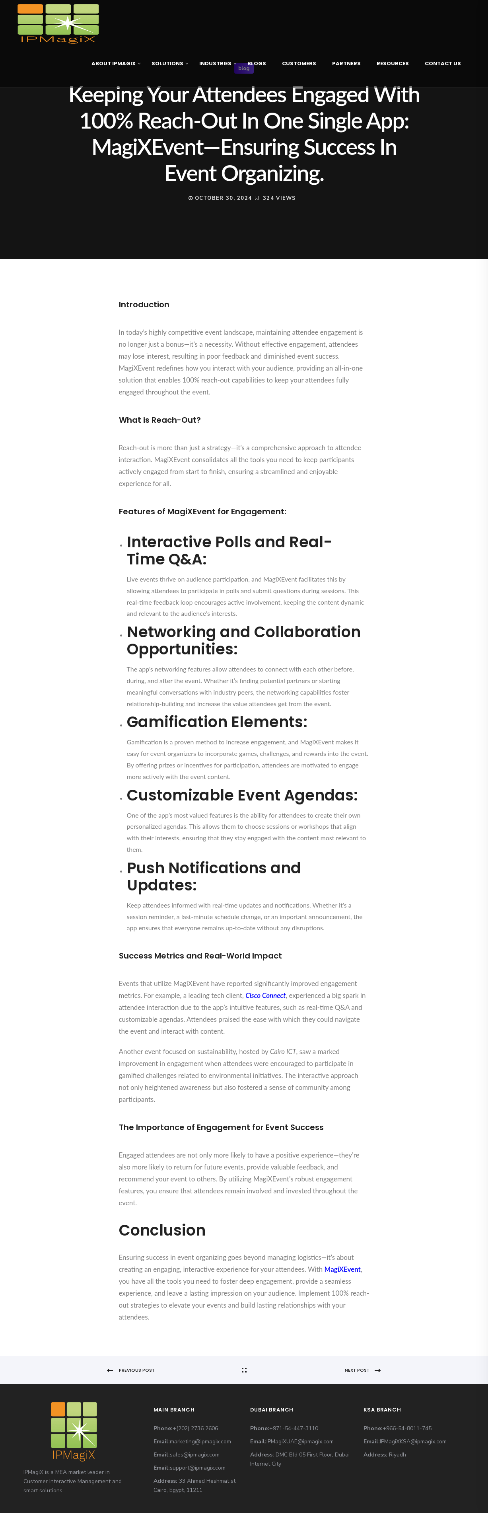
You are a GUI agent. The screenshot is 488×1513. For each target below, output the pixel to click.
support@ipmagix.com (198, 1468)
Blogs (256, 63)
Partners (346, 63)
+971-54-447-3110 (293, 1428)
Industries (215, 63)
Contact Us (443, 63)
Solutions (167, 63)
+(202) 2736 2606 (195, 1428)
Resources (393, 63)
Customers (299, 63)
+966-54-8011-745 (407, 1428)
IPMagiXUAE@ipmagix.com (300, 1441)
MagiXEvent (343, 1269)
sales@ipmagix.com (195, 1454)
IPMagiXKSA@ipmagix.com (413, 1441)
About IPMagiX (113, 63)
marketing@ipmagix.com (200, 1441)
